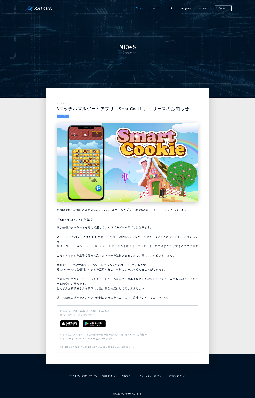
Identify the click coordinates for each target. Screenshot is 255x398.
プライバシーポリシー (151, 376)
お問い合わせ (177, 376)
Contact (223, 8)
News (139, 8)
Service (154, 8)
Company (185, 8)
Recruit (203, 8)
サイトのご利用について (83, 376)
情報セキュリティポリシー (118, 376)
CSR (169, 8)
